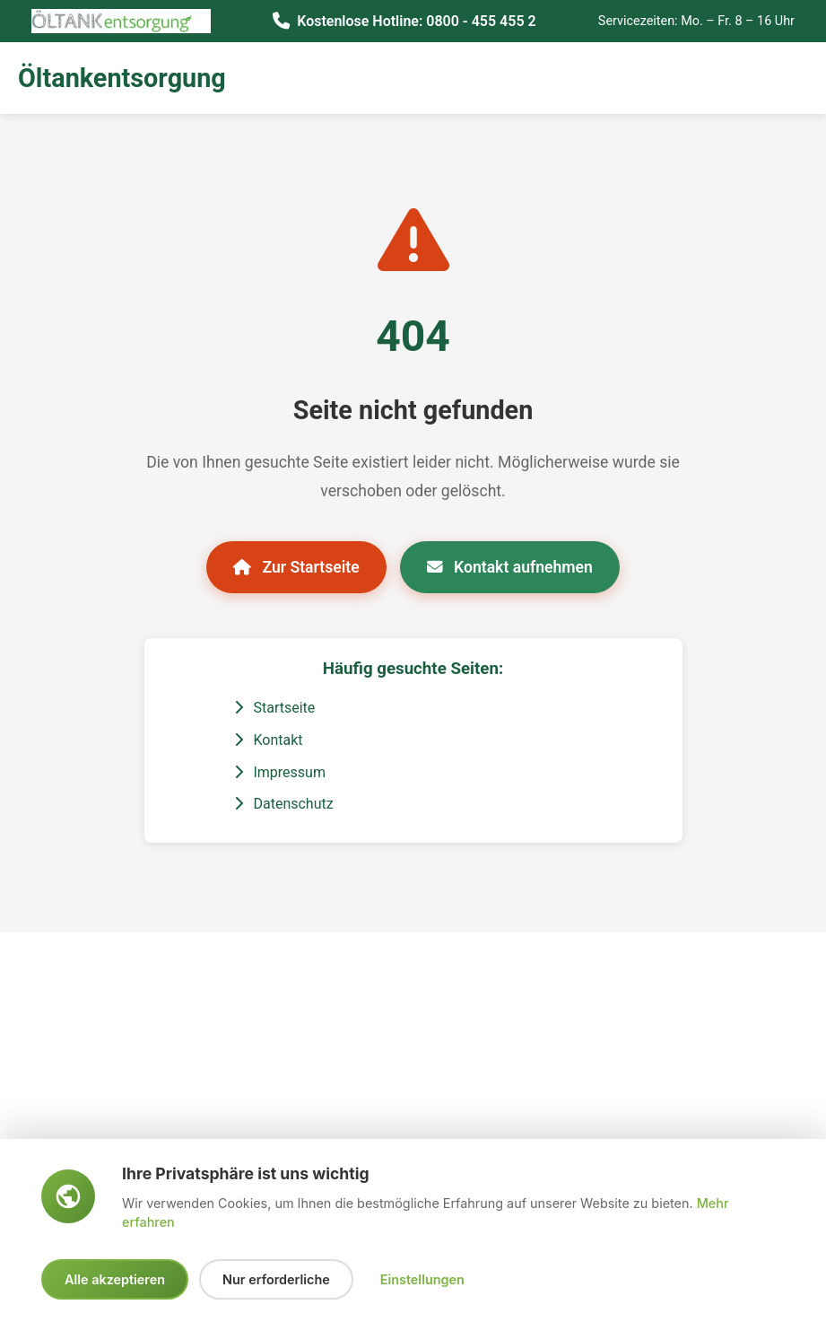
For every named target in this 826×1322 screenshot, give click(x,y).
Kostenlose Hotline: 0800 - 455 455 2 (416, 21)
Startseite (275, 707)
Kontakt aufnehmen (510, 567)
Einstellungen (422, 1279)
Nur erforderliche (276, 1279)
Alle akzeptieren (115, 1279)
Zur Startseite (296, 567)
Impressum (280, 772)
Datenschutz (284, 803)
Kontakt (268, 740)
